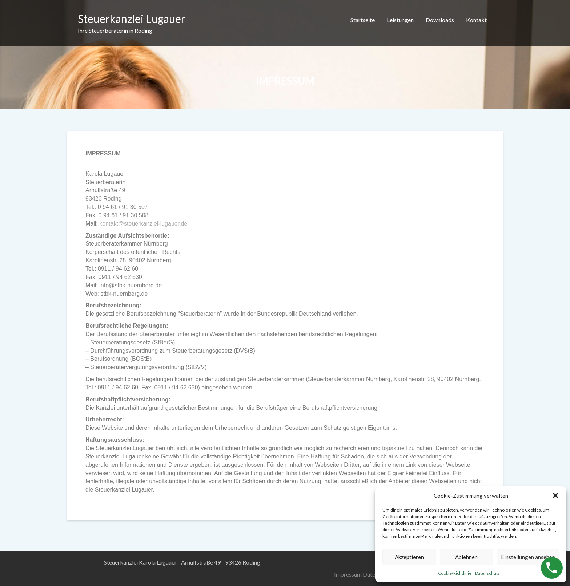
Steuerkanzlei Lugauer (131, 18)
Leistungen (400, 19)
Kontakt (476, 19)
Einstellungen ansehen (528, 557)
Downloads (440, 19)
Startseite (362, 19)
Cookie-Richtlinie (454, 573)
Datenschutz (487, 573)
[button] (555, 495)
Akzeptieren (409, 557)
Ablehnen (466, 557)
